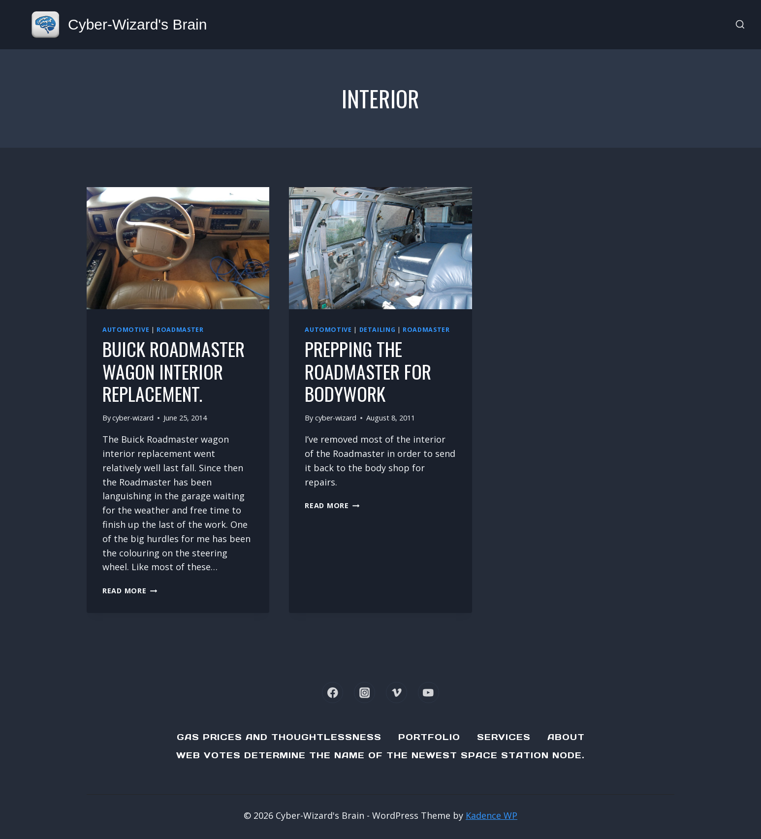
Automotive (125, 329)
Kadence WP (491, 815)
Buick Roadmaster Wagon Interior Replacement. (173, 371)
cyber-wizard (133, 417)
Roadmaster (180, 329)
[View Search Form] (740, 25)
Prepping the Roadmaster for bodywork (368, 371)
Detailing (377, 329)
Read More (129, 590)
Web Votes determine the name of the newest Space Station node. (380, 755)
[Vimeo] (396, 692)
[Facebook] (332, 692)
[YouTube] (428, 692)
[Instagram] (364, 692)
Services (504, 737)
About (566, 737)
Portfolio (429, 737)
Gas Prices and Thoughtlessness (279, 737)
